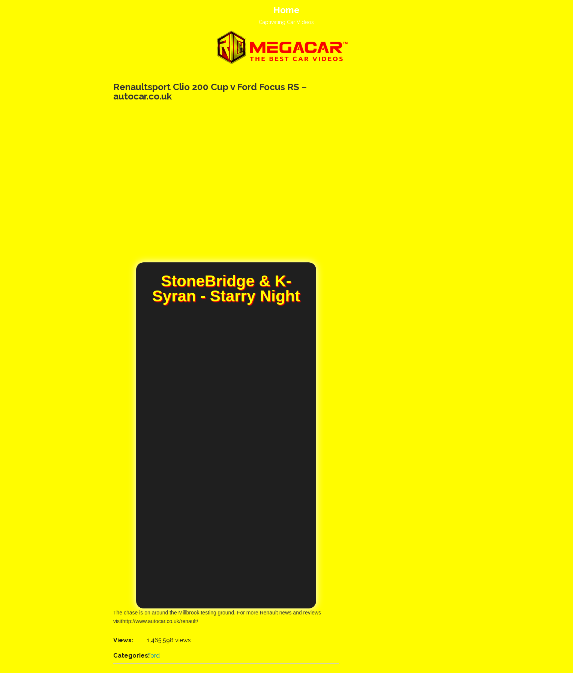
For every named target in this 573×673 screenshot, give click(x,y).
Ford (153, 655)
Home (286, 10)
